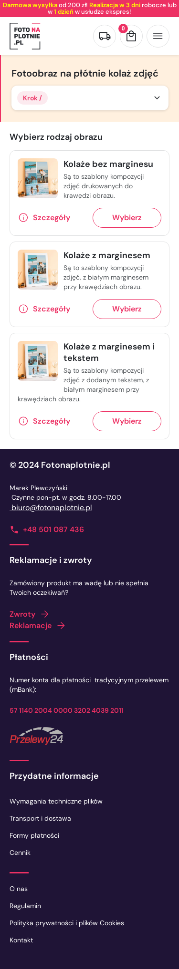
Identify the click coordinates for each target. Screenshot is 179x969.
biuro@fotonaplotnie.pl (51, 508)
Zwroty (22, 614)
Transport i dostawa (40, 818)
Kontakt (21, 940)
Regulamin (25, 905)
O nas (19, 888)
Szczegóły (51, 218)
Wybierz (127, 218)
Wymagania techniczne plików (56, 801)
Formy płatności (34, 835)
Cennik (20, 852)
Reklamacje (31, 625)
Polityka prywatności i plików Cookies (67, 923)
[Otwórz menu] (158, 36)
